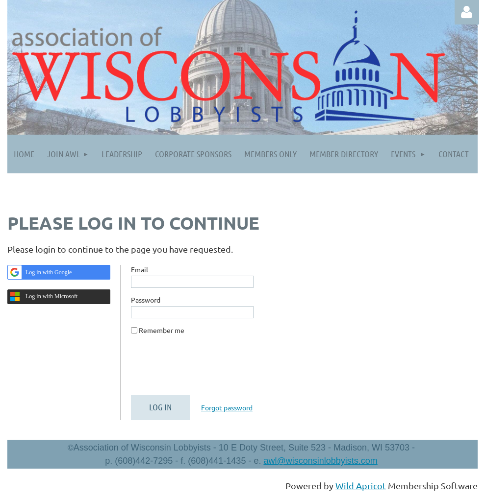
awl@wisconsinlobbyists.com (320, 461)
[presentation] (205, 369)
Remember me (161, 330)
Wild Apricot (360, 485)
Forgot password (227, 407)
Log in (467, 12)
